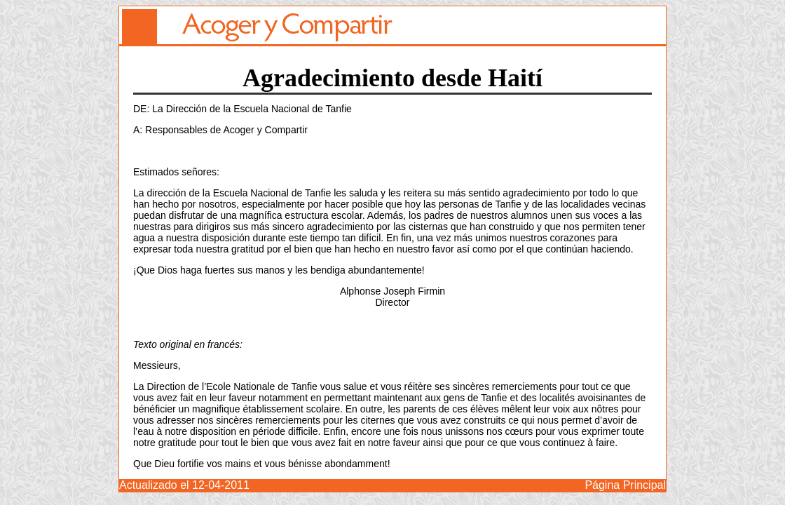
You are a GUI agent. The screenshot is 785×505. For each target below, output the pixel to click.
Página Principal (625, 485)
